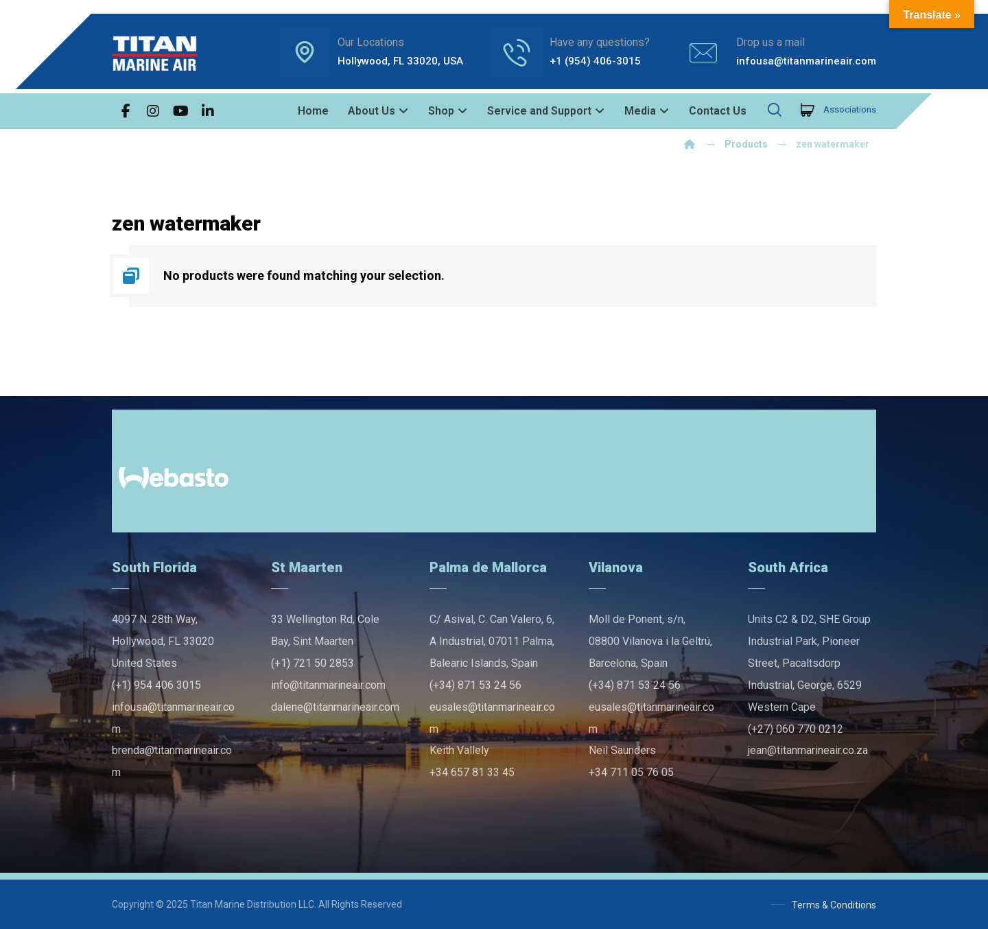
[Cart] (807, 108)
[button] (125, 111)
